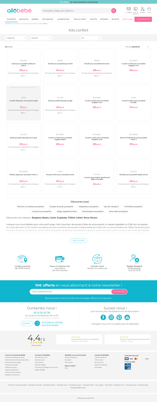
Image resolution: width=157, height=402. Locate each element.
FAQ (66, 368)
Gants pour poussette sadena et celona (23, 64)
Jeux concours (99, 362)
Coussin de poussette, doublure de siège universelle (97, 178)
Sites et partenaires (71, 357)
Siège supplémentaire (67, 211)
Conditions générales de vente (14, 357)
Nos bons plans (40, 360)
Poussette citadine (49, 385)
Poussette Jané (131, 385)
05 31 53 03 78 (134, 270)
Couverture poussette (41, 211)
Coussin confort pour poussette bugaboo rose (97, 138)
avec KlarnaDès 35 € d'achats (60, 263)
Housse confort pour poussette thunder (133, 101)
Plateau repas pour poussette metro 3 (23, 175)
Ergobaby (62, 218)
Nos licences (69, 362)
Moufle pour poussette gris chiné (60, 64)
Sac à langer (99, 385)
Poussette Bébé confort (78, 388)
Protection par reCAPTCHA (85, 398)
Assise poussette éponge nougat (60, 101)
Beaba (45, 218)
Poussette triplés (88, 385)
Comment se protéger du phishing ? (46, 367)
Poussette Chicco (119, 385)
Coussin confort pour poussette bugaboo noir (133, 64)
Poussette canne (62, 385)
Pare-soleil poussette (118, 211)
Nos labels (68, 360)
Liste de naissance (100, 357)
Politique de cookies (11, 365)
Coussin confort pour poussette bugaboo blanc (60, 138)
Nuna (86, 218)
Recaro (93, 218)
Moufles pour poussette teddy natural (133, 175)
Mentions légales (40, 365)
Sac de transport (111, 206)
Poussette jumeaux (75, 385)
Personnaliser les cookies (13, 362)
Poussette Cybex (143, 385)
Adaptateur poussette (88, 206)
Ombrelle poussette (133, 206)
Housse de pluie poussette (61, 206)
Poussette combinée (35, 385)
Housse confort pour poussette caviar (60, 175)
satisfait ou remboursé (97, 261)
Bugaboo (36, 218)
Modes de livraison (11, 367)
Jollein (79, 218)
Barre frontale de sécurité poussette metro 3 (133, 138)
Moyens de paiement (12, 370)
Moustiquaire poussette (93, 211)
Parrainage (98, 367)
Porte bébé (108, 385)
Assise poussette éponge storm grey (23, 138)
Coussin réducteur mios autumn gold (23, 101)
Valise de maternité (101, 365)
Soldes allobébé (40, 370)
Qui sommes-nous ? (41, 357)
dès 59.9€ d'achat (22, 263)
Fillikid (71, 218)
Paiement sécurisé (131, 356)
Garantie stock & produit (13, 372)
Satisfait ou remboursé (12, 375)
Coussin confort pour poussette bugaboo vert (97, 101)
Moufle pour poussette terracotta (96, 64)
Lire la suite (78, 240)
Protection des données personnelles (17, 360)
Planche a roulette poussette (17, 385)
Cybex (53, 218)
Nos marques (39, 362)
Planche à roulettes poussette (30, 206)
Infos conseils (99, 360)
